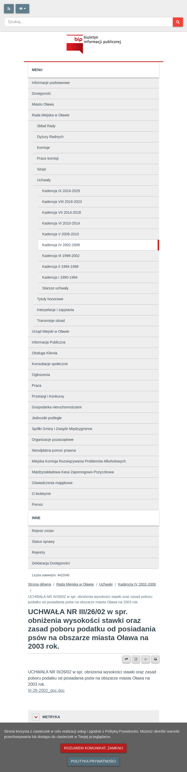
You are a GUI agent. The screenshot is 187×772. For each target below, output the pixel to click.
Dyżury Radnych (50, 137)
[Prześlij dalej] (126, 659)
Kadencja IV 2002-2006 (61, 245)
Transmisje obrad (51, 321)
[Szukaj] (178, 22)
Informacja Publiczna (49, 342)
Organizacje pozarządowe (53, 440)
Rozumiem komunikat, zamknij (93, 748)
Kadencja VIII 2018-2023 (62, 202)
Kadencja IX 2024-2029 (61, 191)
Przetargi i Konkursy (48, 396)
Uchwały (44, 180)
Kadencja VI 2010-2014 (61, 223)
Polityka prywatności (93, 761)
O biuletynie (41, 494)
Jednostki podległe (47, 418)
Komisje (43, 147)
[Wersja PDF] (136, 659)
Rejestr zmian (43, 531)
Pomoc (37, 504)
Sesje (41, 169)
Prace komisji (48, 158)
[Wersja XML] (146, 659)
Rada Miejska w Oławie (51, 115)
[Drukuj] (155, 659)
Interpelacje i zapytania (55, 310)
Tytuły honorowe (50, 299)
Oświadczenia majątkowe (52, 483)
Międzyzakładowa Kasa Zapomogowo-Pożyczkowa (73, 472)
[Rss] (9, 8)
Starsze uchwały (55, 288)
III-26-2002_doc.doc (46, 690)
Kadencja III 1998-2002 (61, 256)
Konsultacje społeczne (50, 364)
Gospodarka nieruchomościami (57, 407)
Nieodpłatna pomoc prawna (54, 450)
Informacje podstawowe (51, 83)
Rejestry (38, 552)
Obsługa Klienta (45, 353)
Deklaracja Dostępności (51, 563)
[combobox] (88, 22)
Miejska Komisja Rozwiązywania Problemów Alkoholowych (79, 461)
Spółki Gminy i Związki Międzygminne (62, 429)
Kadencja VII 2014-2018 (61, 212)
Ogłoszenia (41, 375)
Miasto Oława (43, 104)
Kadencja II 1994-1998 (60, 266)
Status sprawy (43, 541)
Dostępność (41, 93)
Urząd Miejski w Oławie (50, 331)
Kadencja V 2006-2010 (60, 234)
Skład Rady (46, 126)
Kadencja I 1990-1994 (60, 277)
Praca (37, 385)
